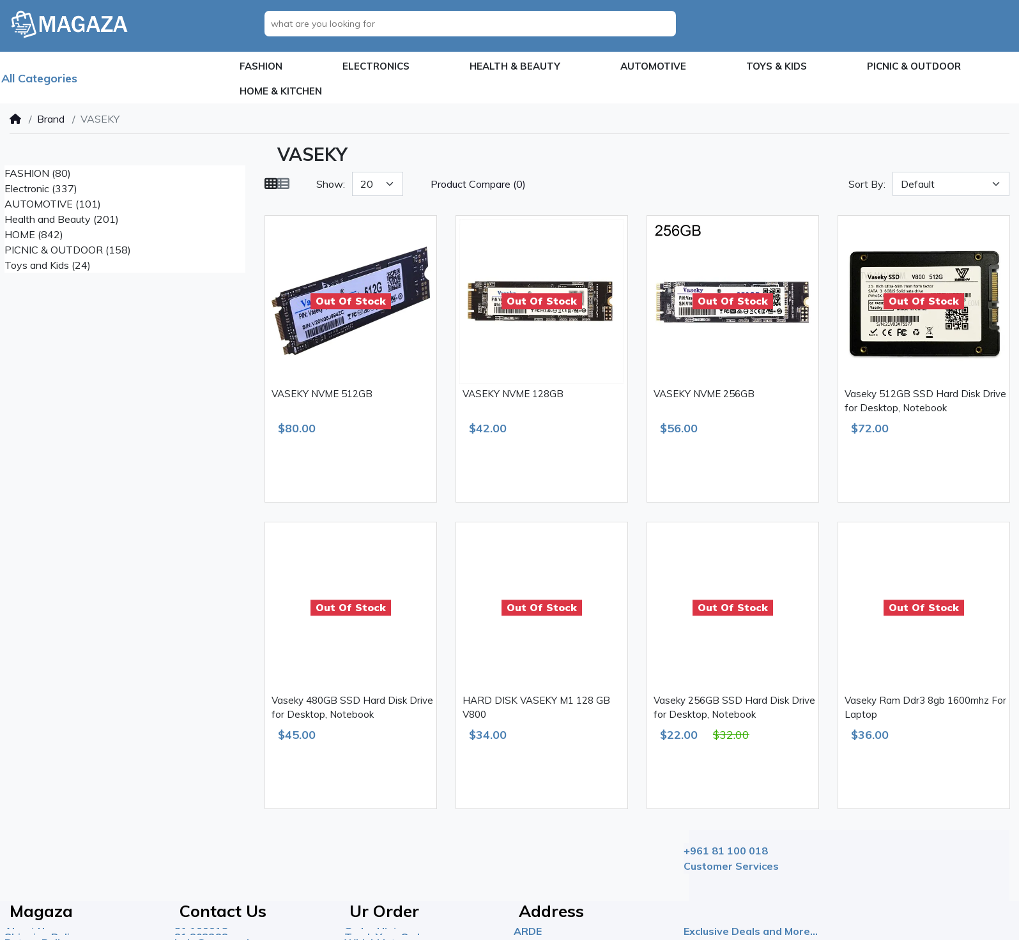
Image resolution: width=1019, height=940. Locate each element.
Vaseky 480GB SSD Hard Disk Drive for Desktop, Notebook (352, 707)
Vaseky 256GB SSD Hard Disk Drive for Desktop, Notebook (734, 707)
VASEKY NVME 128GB (513, 394)
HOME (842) (33, 234)
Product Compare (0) (478, 184)
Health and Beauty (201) (61, 219)
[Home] (15, 118)
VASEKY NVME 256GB (704, 394)
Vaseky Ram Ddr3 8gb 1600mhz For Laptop (925, 707)
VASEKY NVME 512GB (322, 394)
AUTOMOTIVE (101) (52, 203)
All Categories (39, 78)
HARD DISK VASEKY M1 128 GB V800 (536, 707)
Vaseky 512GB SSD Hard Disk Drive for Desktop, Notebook (925, 401)
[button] (261, 66)
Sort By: (866, 184)
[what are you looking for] (474, 23)
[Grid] (270, 183)
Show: (330, 184)
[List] (283, 183)
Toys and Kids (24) (47, 265)
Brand (51, 118)
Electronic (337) (40, 188)
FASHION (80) (37, 173)
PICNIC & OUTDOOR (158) (67, 249)
